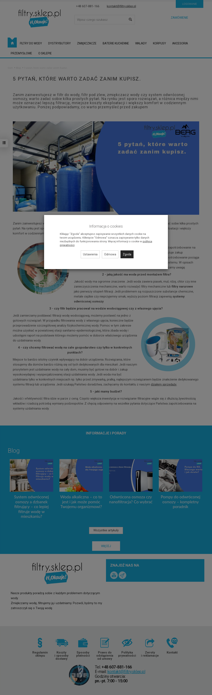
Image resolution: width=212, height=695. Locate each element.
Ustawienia (90, 254)
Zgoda (127, 254)
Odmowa (110, 254)
